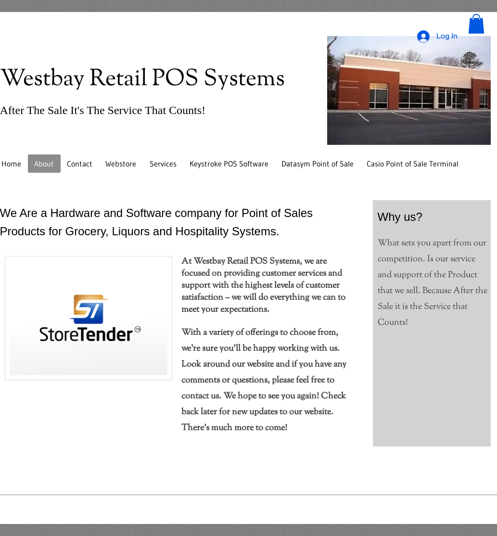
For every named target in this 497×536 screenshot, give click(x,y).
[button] (476, 24)
